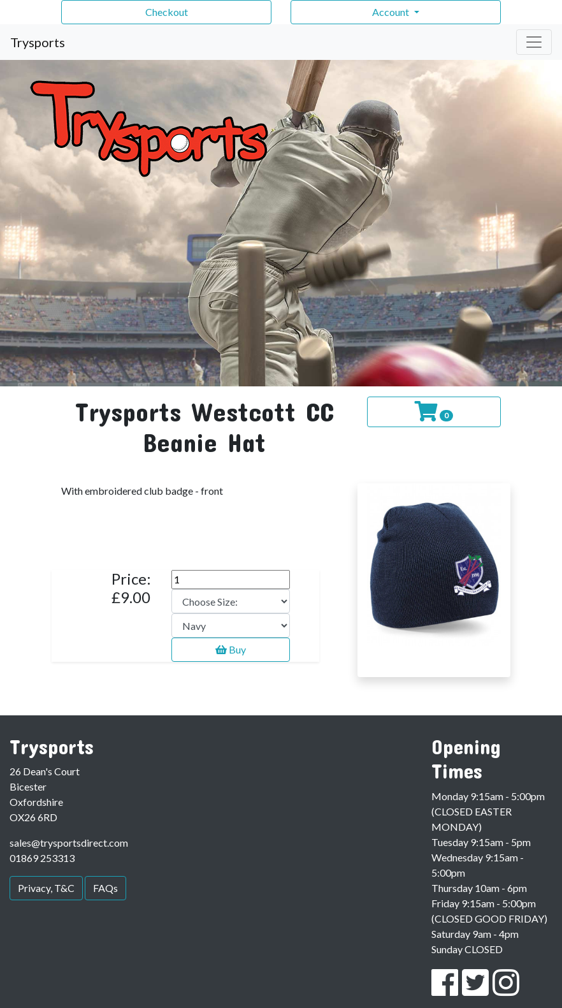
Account (391, 12)
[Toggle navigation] (534, 42)
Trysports (37, 42)
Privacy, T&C (46, 888)
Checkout (166, 12)
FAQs (105, 888)
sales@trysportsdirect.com (69, 842)
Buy (230, 649)
